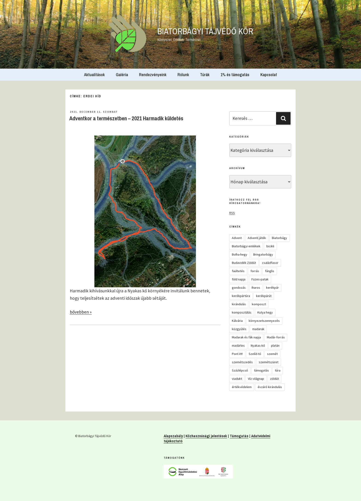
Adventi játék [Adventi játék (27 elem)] (257, 238)
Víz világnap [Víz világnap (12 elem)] (256, 379)
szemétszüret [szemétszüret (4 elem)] (268, 362)
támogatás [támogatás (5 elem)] (261, 370)
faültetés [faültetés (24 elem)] (238, 271)
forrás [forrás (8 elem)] (254, 271)
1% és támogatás (235, 74)
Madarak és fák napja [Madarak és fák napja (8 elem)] (246, 337)
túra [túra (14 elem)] (277, 370)
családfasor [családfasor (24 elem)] (270, 263)
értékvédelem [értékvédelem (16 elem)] (242, 387)
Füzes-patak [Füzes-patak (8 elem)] (259, 279)
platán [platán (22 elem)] (275, 345)
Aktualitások (94, 74)
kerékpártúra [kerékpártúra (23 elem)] (241, 296)
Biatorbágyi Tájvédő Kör (205, 31)
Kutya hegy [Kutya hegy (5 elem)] (265, 312)
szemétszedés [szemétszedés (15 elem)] (242, 362)
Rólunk (183, 74)
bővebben (81, 312)
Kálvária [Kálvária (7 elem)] (237, 321)
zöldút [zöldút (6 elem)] (274, 379)
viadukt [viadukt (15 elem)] (237, 379)
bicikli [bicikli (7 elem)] (270, 246)
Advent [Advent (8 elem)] (237, 238)
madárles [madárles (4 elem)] (238, 345)
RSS (232, 213)
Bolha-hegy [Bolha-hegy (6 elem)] (239, 254)
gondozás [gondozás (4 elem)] (239, 287)
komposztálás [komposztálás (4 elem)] (241, 312)
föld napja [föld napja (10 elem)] (238, 279)
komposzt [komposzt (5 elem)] (259, 304)
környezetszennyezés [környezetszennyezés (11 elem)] (264, 321)
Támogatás (239, 435)
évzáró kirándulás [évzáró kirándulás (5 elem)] (270, 387)
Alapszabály (173, 435)
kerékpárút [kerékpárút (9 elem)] (263, 296)
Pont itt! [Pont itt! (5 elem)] (237, 354)
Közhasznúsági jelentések (206, 435)
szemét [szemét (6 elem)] (272, 354)
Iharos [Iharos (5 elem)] (256, 287)
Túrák (205, 74)
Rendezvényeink (152, 74)
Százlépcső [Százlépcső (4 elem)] (240, 370)
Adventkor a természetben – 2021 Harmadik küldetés (126, 118)
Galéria (122, 74)
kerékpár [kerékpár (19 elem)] (272, 287)
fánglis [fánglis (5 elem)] (269, 271)
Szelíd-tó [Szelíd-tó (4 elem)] (255, 354)
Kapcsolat (268, 74)
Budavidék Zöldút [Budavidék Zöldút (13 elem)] (244, 263)
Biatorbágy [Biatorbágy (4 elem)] (279, 238)
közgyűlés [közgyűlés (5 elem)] (239, 329)
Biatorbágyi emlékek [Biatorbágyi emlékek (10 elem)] (246, 246)
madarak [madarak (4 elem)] (258, 329)
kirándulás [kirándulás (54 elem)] (239, 304)
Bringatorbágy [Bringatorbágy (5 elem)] (263, 254)
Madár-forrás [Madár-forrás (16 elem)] (276, 337)
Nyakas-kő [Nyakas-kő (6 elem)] (258, 345)
